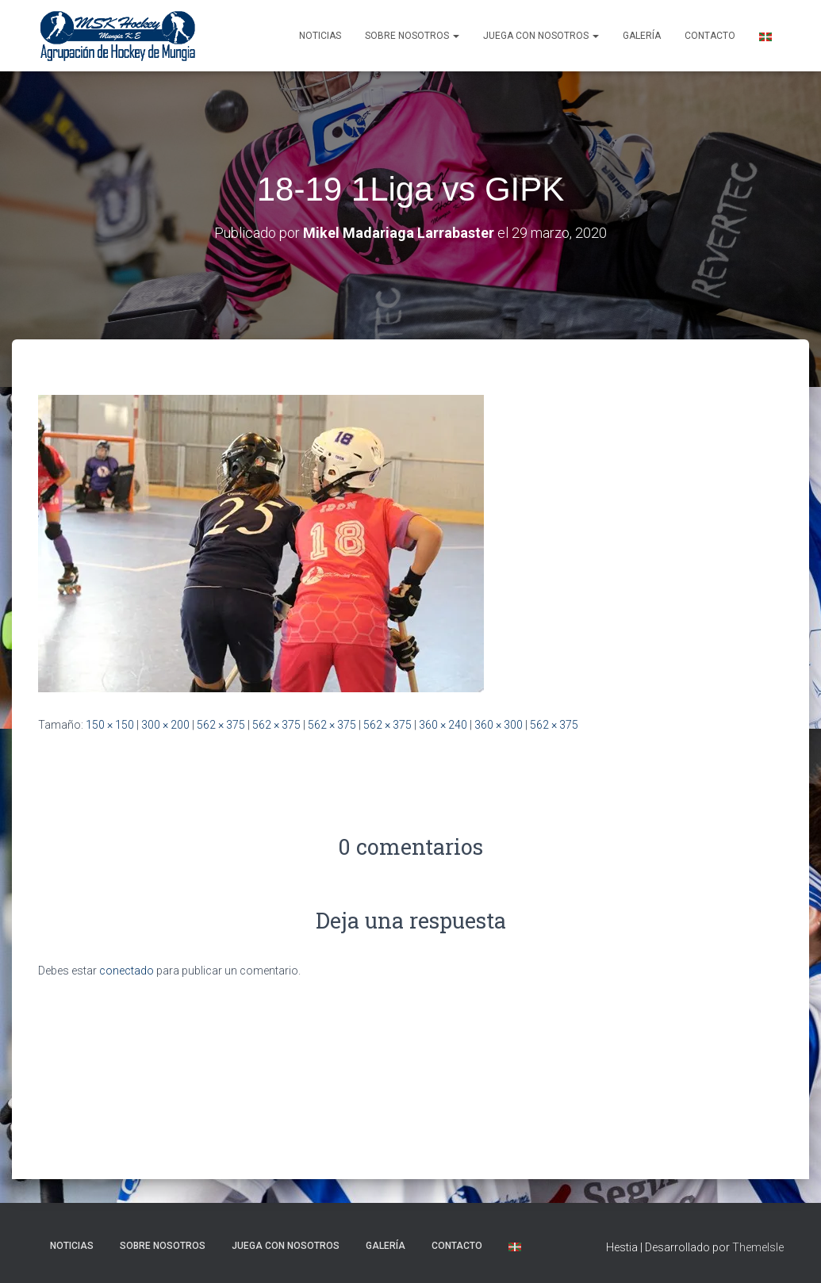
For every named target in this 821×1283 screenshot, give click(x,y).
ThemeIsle (758, 1247)
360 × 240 (443, 724)
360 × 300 (498, 724)
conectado (126, 970)
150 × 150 (110, 724)
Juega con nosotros (541, 35)
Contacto (710, 35)
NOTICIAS (320, 35)
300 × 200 (165, 724)
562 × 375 (221, 724)
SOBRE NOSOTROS (412, 35)
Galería (642, 35)
